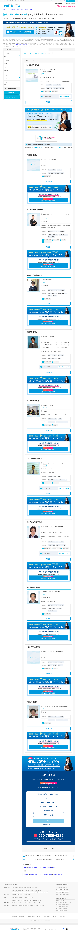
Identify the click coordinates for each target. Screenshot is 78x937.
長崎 (26, 905)
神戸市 (30, 900)
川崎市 (20, 892)
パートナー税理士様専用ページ (32, 920)
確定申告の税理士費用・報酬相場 (62, 894)
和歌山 (39, 900)
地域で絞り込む (11, 92)
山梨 (13, 894)
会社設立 (41, 874)
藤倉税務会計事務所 (33, 587)
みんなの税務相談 (31, 916)
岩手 (22, 887)
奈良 (36, 900)
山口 (30, 902)
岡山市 (15, 902)
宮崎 (37, 905)
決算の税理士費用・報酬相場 (62, 889)
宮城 (25, 887)
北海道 (13, 887)
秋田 (31, 887)
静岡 (20, 897)
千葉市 (39, 892)
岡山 (13, 902)
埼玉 (28, 892)
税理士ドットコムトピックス (44, 916)
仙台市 (27, 887)
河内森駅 (54, 867)
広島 (19, 902)
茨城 (42, 892)
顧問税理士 (26, 874)
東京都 (13, 890)
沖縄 (43, 905)
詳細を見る (49, 102)
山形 (33, 887)
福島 (36, 887)
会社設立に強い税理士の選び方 (62, 906)
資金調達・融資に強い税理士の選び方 (63, 902)
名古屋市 (16, 897)
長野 (15, 894)
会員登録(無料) (61, 1)
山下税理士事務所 (33, 401)
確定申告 (46, 874)
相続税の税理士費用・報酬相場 (62, 892)
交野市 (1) (43, 53)
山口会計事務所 (32, 702)
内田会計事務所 (32, 155)
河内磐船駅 (34, 867)
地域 (35, 49)
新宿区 (19, 890)
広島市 (21, 902)
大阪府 (25, 867)
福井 (29, 894)
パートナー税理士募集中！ (46, 920)
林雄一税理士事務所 (33, 647)
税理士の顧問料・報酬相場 (61, 887)
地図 (43, 73)
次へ (48, 821)
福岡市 (15, 905)
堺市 (19, 900)
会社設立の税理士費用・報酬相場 (62, 891)
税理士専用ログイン (70, 1)
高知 (40, 902)
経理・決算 (60, 874)
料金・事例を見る (64, 96)
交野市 (29, 867)
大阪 (13, 900)
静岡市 (22, 897)
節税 (36, 874)
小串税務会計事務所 (32, 65)
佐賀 (23, 905)
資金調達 (32, 874)
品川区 (39, 890)
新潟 (18, 894)
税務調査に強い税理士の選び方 (62, 904)
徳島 (32, 902)
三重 (32, 897)
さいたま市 (32, 892)
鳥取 (25, 902)
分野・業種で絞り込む (11, 97)
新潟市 (20, 894)
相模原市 (24, 892)
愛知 (13, 897)
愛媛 (37, 902)
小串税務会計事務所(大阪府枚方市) (21, 44)
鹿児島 (40, 905)
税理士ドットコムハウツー (59, 916)
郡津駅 (44, 867)
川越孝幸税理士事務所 (34, 275)
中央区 (31, 890)
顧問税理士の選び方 (60, 900)
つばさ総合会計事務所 (34, 459)
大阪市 (15, 900)
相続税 (50, 874)
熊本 (28, 905)
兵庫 (28, 900)
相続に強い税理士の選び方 (61, 908)
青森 (20, 887)
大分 (34, 905)
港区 (16, 890)
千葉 (36, 892)
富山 (26, 894)
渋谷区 (23, 890)
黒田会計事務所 (32, 332)
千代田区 (27, 890)
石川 (24, 894)
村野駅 (40, 867)
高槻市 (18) (26, 53)
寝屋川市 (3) (37, 53)
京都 (21, 900)
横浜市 (16, 892)
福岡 (13, 905)
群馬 (47, 892)
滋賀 (34, 900)
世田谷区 (35, 890)
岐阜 (29, 897)
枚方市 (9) (32, 53)
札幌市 (16, 887)
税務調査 (55, 874)
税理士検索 (21, 916)
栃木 (44, 892)
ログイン (53, 1)
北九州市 (20, 905)
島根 (27, 902)
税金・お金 (67, 874)
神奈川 (13, 892)
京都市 (24, 900)
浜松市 (26, 897)
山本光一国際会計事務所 (35, 210)
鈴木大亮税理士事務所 (34, 522)
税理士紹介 (14, 916)
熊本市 (31, 905)
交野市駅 (49, 867)
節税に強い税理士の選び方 (61, 910)
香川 (35, 902)
